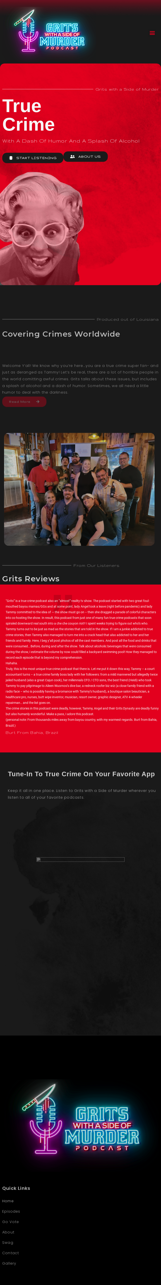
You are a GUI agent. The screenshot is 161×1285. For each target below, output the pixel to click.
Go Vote (10, 1275)
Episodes (11, 1264)
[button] (152, 33)
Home (8, 1254)
